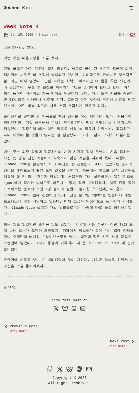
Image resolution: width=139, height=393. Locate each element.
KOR (132, 35)
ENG (121, 35)
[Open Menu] (131, 8)
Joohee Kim (17, 7)
